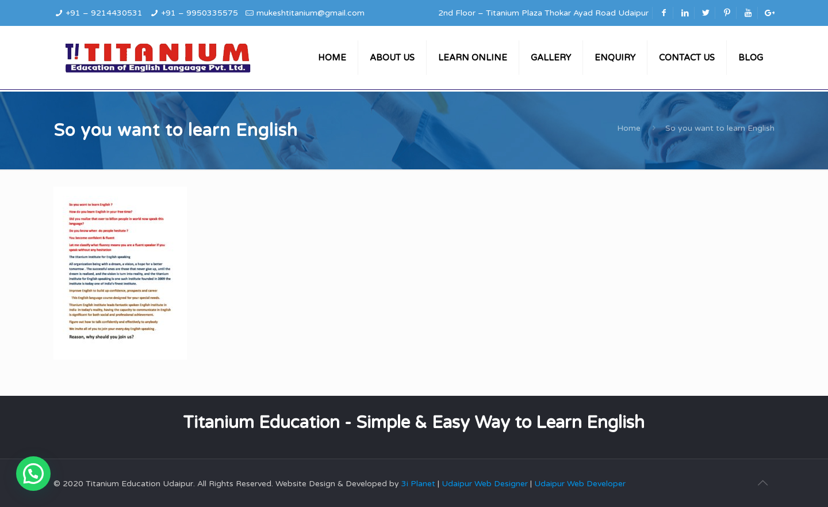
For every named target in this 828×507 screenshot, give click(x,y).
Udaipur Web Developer (580, 484)
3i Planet (419, 484)
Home (629, 128)
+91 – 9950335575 (199, 13)
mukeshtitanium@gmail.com (310, 13)
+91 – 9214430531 (104, 13)
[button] (33, 473)
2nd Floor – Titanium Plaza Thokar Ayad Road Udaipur (543, 13)
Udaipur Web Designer (485, 484)
